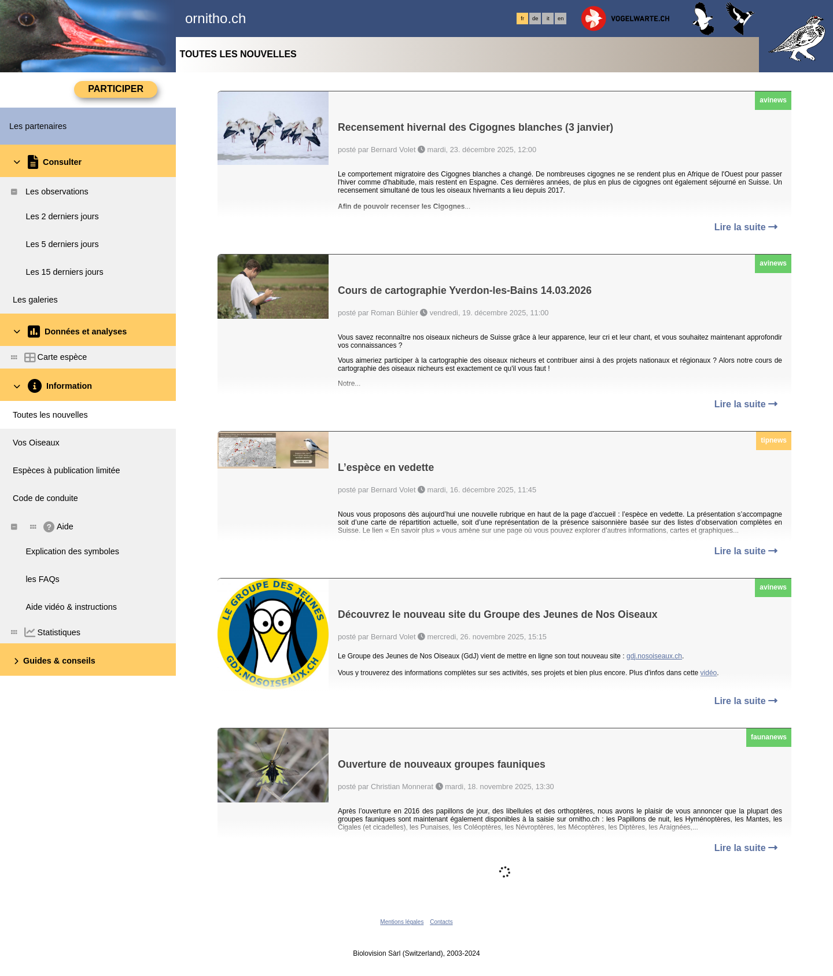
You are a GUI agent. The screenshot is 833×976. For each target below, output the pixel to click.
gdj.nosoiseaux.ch (654, 656)
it (548, 18)
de (535, 18)
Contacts (441, 922)
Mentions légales (401, 922)
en (560, 18)
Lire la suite (745, 227)
